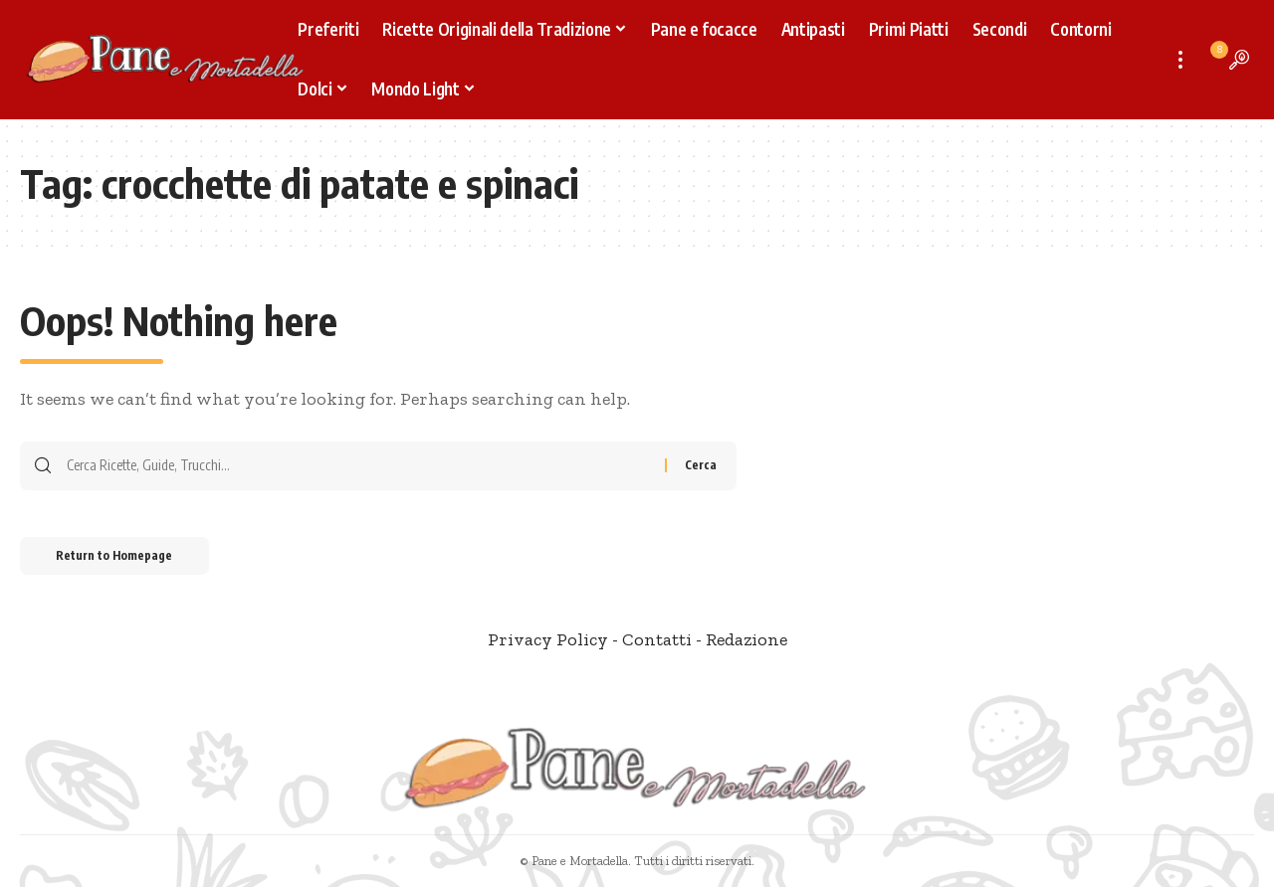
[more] (1180, 59)
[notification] (1209, 60)
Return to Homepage (118, 557)
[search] (1239, 60)
